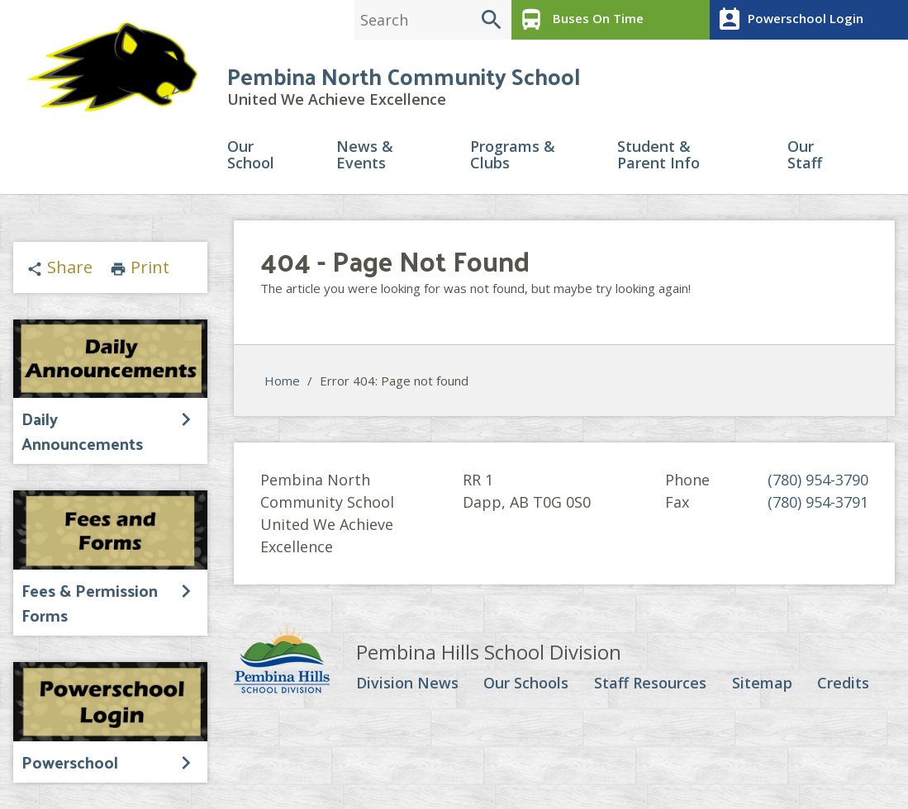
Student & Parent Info (658, 156)
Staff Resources (650, 683)
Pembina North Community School (403, 75)
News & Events (364, 156)
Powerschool (69, 762)
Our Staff (804, 156)
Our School (250, 156)
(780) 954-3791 (818, 502)
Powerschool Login (788, 19)
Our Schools (525, 683)
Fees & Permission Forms (89, 602)
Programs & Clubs (512, 156)
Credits (843, 683)
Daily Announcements (82, 431)
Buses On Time (580, 19)
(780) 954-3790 (818, 480)
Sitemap (762, 683)
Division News (407, 683)
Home (282, 380)
